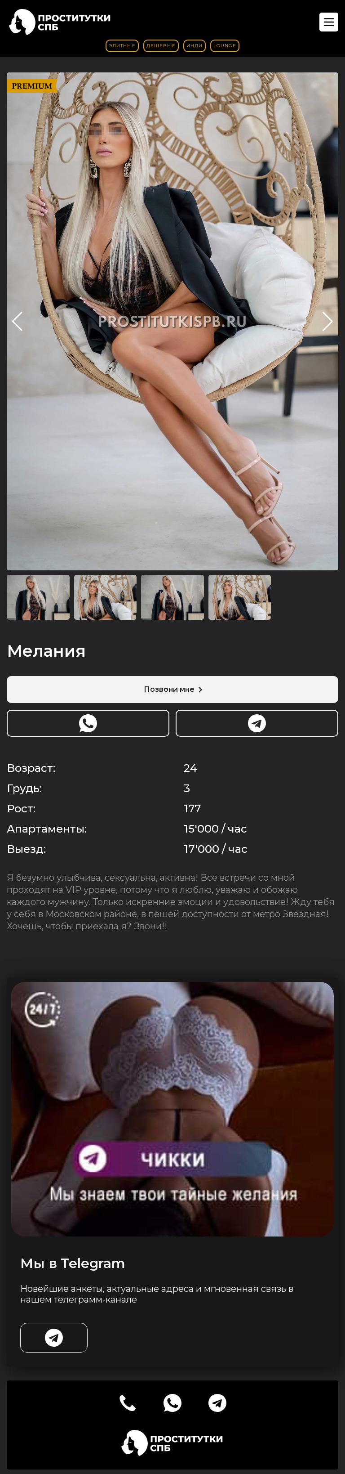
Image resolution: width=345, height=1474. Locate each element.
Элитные (122, 46)
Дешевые (161, 46)
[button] (328, 322)
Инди (194, 46)
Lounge (224, 46)
